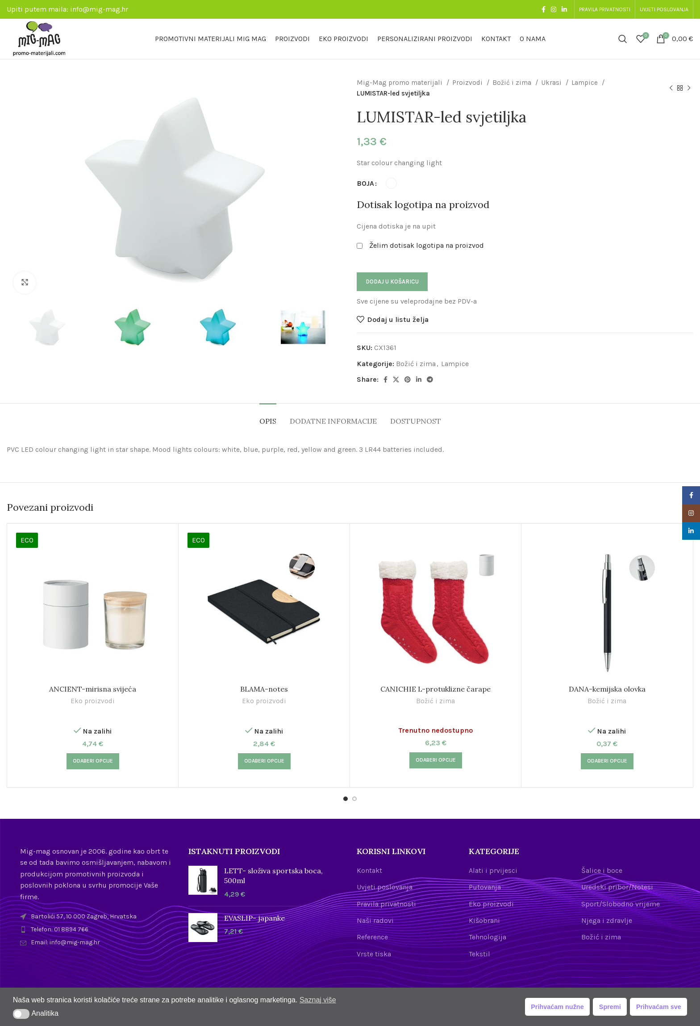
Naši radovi (375, 920)
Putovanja (485, 887)
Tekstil (479, 954)
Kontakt (369, 870)
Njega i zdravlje (606, 920)
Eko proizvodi (93, 701)
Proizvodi (468, 83)
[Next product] (688, 87)
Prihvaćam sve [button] (658, 1006)
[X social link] (396, 379)
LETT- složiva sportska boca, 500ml (273, 875)
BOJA (365, 183)
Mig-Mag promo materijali (400, 83)
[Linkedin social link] (564, 9)
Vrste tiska (374, 954)
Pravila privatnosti (386, 904)
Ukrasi (552, 83)
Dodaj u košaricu (392, 281)
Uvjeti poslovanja (384, 887)
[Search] (623, 39)
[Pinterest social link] (407, 379)
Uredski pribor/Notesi (617, 887)
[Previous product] (671, 87)
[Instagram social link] (553, 9)
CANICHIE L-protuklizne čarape (435, 688)
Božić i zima (512, 83)
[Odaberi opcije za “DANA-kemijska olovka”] (607, 761)
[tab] (267, 416)
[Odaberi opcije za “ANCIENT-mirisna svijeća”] (93, 761)
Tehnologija (487, 937)
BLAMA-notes (264, 688)
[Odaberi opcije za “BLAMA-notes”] (264, 761)
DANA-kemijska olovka (607, 688)
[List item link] (97, 929)
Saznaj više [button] (318, 1000)
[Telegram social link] (430, 379)
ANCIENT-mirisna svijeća (92, 688)
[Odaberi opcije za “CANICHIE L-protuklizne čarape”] (435, 760)
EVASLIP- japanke (254, 917)
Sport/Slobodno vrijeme (620, 904)
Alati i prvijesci (493, 870)
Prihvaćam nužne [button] (557, 1006)
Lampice (585, 83)
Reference (372, 937)
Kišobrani (484, 920)
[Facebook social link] (543, 9)
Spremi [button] (610, 1006)
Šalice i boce (601, 870)
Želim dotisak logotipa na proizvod (426, 245)
